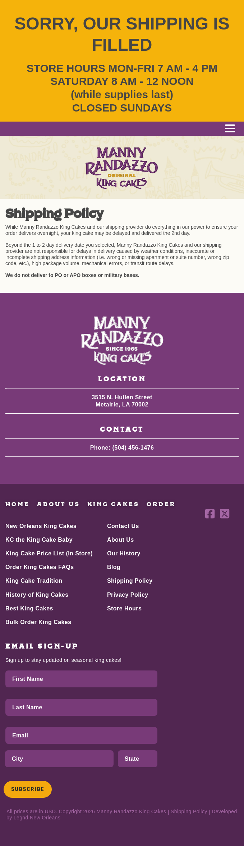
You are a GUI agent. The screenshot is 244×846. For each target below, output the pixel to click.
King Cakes (113, 504)
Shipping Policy (130, 581)
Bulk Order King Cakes (38, 622)
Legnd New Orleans (37, 817)
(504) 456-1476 (133, 448)
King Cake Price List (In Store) (49, 553)
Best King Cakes (29, 608)
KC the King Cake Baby (39, 540)
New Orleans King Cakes (41, 526)
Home (17, 504)
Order (161, 504)
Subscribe (27, 789)
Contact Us (123, 526)
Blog (113, 567)
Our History (124, 553)
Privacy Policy (127, 595)
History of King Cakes (37, 595)
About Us (58, 504)
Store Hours (124, 608)
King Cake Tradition (34, 581)
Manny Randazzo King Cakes (131, 811)
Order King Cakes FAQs (39, 567)
